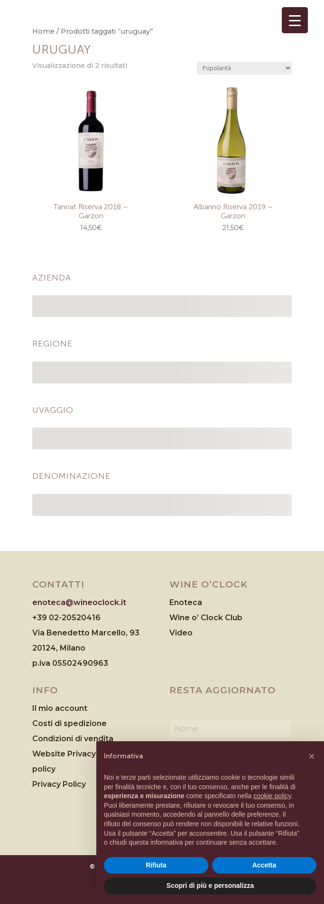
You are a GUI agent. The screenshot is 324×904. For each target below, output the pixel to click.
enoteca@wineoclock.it (79, 602)
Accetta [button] (264, 865)
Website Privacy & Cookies (85, 753)
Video (181, 632)
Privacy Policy (59, 784)
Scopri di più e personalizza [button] (210, 885)
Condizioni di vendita (72, 738)
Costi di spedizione (69, 723)
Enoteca (185, 602)
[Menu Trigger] (295, 20)
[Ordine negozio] (244, 68)
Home (43, 31)
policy (44, 769)
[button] (311, 756)
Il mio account (59, 708)
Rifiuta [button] (156, 865)
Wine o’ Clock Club (205, 617)
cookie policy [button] (272, 796)
